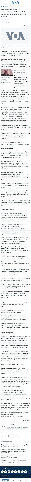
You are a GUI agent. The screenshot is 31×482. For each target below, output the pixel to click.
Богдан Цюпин (4, 20)
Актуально (4, 6)
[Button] (26, 26)
